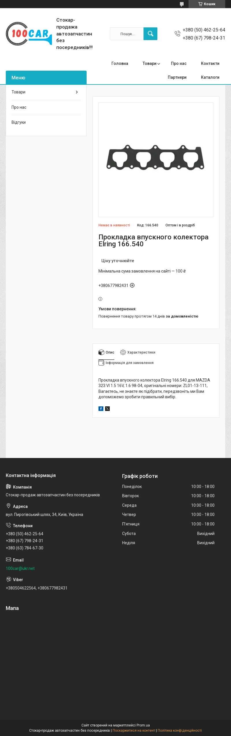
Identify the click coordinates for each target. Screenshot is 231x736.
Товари (150, 63)
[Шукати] (150, 33)
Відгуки (19, 122)
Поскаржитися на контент (134, 731)
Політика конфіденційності (180, 731)
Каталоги (210, 77)
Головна (119, 63)
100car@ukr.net (20, 568)
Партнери (177, 77)
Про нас (179, 63)
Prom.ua (143, 725)
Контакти (210, 63)
